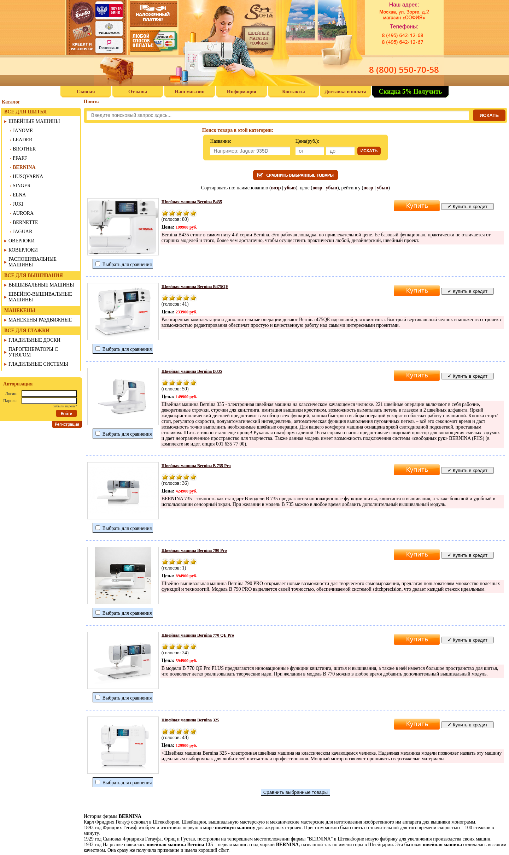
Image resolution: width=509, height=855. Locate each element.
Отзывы (137, 91)
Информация (241, 91)
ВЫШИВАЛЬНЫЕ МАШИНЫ (41, 285)
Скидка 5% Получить (410, 91)
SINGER (22, 185)
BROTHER (24, 149)
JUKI (18, 204)
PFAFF (20, 158)
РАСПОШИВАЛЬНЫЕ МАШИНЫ (32, 261)
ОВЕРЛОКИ (21, 240)
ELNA (19, 194)
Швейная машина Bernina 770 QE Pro (198, 635)
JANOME (23, 130)
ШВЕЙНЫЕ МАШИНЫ (34, 121)
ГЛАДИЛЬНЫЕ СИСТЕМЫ (38, 364)
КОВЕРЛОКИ (23, 250)
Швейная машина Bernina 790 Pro (194, 550)
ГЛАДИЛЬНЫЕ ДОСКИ (34, 340)
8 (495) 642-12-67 (402, 42)
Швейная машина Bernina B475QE (195, 286)
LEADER (22, 139)
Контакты (293, 91)
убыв (290, 187)
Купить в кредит (467, 206)
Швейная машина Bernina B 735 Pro (196, 465)
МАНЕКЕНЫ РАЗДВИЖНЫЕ (40, 320)
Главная (85, 91)
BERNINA (24, 167)
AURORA (23, 213)
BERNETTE (25, 222)
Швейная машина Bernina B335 (192, 371)
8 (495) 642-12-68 (402, 35)
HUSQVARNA (28, 176)
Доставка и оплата (346, 91)
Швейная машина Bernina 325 (191, 720)
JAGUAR (22, 231)
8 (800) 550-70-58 (404, 69)
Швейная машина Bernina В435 (192, 201)
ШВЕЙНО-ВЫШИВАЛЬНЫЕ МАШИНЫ (40, 296)
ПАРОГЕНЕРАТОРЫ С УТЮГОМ (33, 352)
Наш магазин (190, 91)
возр (276, 187)
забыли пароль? (65, 406)
